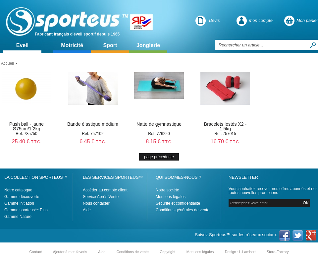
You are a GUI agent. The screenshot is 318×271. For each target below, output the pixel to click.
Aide (87, 210)
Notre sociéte (167, 190)
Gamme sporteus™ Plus (26, 210)
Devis (214, 20)
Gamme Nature (17, 216)
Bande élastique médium (92, 124)
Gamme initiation (19, 203)
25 (26, 141)
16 (225, 141)
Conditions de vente (133, 252)
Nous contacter (96, 203)
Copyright (167, 252)
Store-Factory (278, 252)
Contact (35, 252)
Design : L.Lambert (240, 252)
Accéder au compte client (105, 190)
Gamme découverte (21, 196)
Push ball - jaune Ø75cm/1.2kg (26, 126)
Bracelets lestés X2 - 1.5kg (225, 126)
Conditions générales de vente (182, 210)
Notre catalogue (18, 190)
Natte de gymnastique (159, 124)
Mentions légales (171, 196)
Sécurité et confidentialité (178, 203)
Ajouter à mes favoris (70, 252)
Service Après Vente (101, 196)
